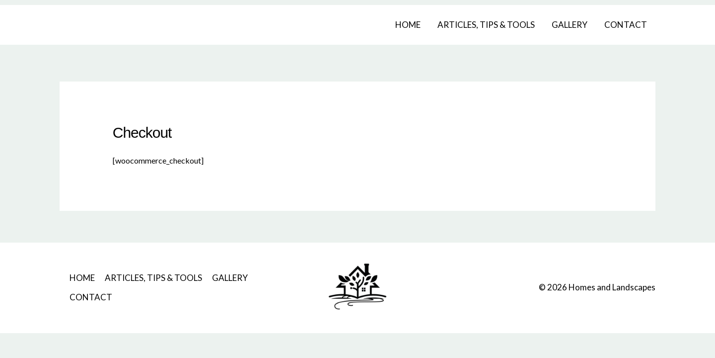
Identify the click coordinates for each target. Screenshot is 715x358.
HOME (408, 24)
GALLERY (569, 24)
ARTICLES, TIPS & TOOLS (486, 24)
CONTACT (625, 24)
